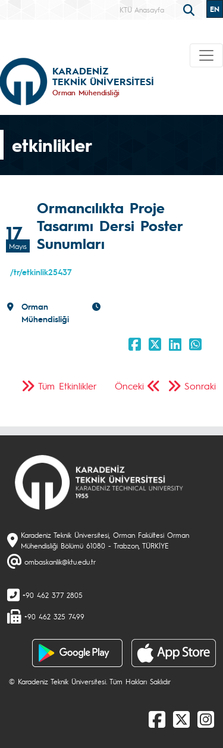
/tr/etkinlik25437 (41, 271)
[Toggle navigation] (206, 55)
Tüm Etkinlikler (67, 385)
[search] (190, 9)
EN (214, 9)
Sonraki (200, 385)
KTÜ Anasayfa (142, 9)
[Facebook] (157, 718)
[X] (181, 718)
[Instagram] (205, 718)
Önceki (129, 385)
